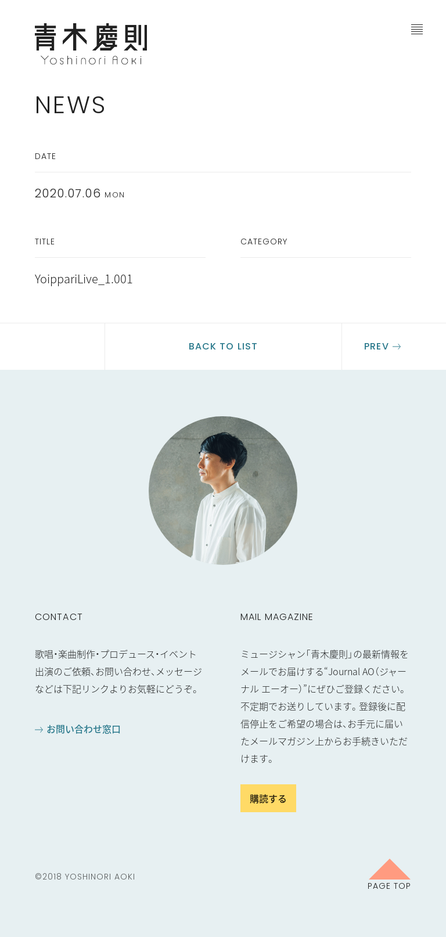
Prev (376, 346)
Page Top (389, 885)
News (71, 105)
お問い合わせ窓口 (83, 729)
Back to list (223, 346)
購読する (268, 798)
